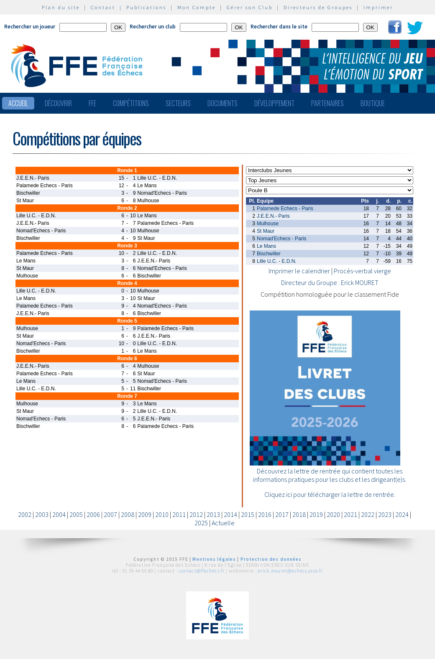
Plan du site (61, 7)
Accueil (18, 103)
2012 (196, 514)
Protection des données (271, 559)
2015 (247, 514)
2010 (162, 514)
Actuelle (223, 523)
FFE (92, 103)
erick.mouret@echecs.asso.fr (290, 571)
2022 (367, 514)
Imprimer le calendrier (299, 271)
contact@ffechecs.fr (202, 571)
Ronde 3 (127, 246)
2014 (230, 514)
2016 (264, 514)
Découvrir (58, 103)
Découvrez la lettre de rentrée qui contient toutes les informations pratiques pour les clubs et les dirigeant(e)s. (329, 475)
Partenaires (327, 103)
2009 (144, 514)
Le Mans (266, 246)
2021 (350, 514)
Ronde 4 (127, 283)
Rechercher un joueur (29, 26)
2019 (316, 514)
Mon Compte (196, 7)
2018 (299, 514)
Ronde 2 (127, 208)
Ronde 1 (127, 170)
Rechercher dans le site (279, 26)
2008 (127, 514)
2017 (282, 514)
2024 (402, 514)
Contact (103, 7)
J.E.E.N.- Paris (273, 216)
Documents (222, 103)
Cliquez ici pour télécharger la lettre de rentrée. (329, 494)
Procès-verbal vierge (362, 271)
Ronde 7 (127, 396)
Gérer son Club (250, 7)
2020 (333, 514)
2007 (110, 514)
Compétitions (131, 103)
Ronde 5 (127, 321)
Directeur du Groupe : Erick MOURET (330, 282)
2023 (385, 514)
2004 (59, 514)
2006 (93, 514)
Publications (146, 7)
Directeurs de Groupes (318, 7)
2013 (213, 514)
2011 (179, 514)
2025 (201, 523)
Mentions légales (214, 559)
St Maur (265, 231)
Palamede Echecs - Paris (285, 208)
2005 (76, 514)
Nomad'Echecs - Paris (281, 239)
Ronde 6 (127, 358)
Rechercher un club (153, 26)
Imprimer (378, 7)
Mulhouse (268, 223)
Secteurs (178, 103)
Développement (274, 103)
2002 (24, 514)
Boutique (373, 103)
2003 (42, 514)
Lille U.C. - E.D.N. (277, 261)
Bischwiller (269, 254)
